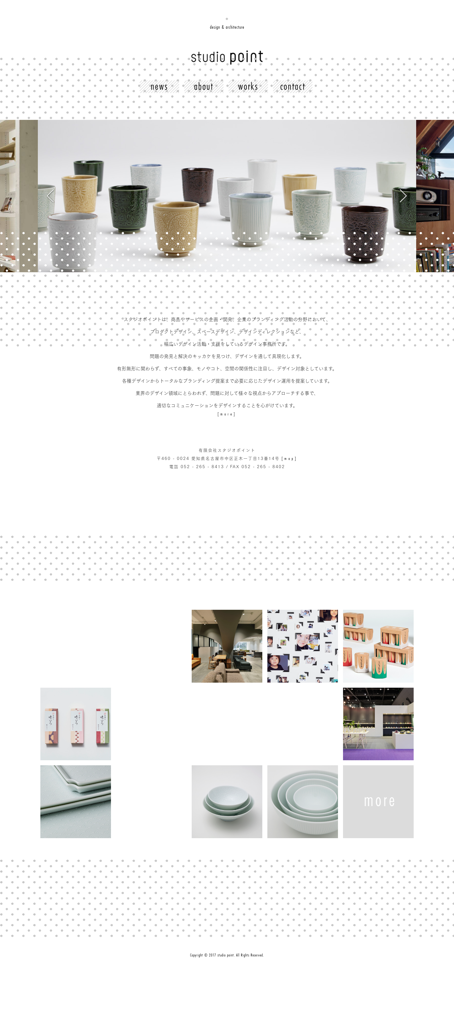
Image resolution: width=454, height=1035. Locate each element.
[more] (227, 414)
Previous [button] (132, 196)
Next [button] (321, 196)
